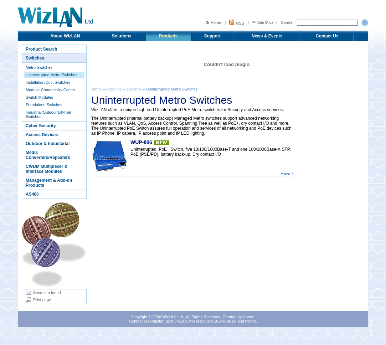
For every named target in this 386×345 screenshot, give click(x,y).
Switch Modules (39, 97)
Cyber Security (41, 125)
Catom (248, 317)
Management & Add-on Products (49, 183)
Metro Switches (39, 67)
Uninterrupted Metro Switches (51, 75)
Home (213, 22)
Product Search (41, 49)
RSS (236, 22)
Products (168, 36)
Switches (35, 58)
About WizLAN (65, 36)
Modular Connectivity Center (50, 90)
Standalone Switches (44, 105)
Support (212, 36)
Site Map (262, 22)
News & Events (267, 36)
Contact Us (327, 36)
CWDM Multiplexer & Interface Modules (46, 169)
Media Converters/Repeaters (48, 155)
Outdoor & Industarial (48, 143)
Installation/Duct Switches (48, 82)
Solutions (122, 36)
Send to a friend (43, 292)
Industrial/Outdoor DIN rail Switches (48, 114)
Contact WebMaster (146, 321)
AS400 (32, 194)
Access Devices (42, 134)
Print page (38, 300)
